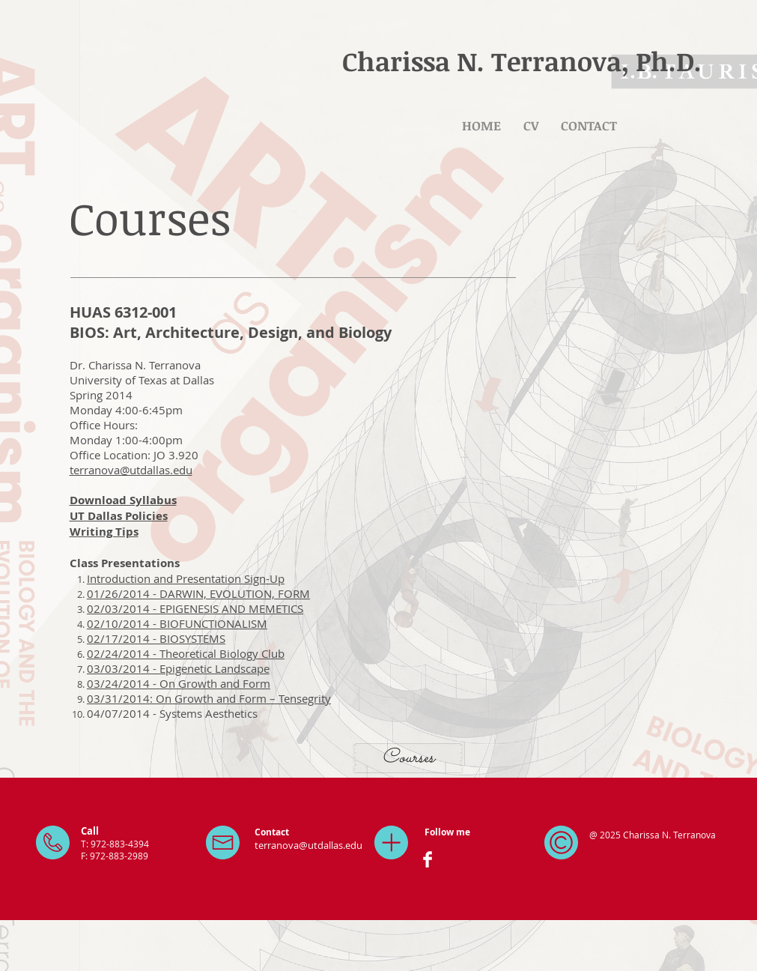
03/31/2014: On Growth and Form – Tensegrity (209, 698)
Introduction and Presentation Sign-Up (186, 578)
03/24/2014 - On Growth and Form (178, 683)
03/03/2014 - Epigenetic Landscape (178, 668)
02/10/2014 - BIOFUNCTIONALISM (177, 623)
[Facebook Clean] (427, 859)
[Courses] (408, 758)
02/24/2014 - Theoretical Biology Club (186, 653)
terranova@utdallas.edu (131, 469)
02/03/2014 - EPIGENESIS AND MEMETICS (195, 608)
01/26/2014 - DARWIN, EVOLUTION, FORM (198, 593)
